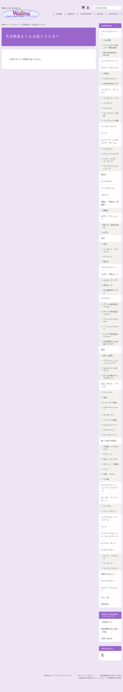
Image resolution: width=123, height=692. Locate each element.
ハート (106, 469)
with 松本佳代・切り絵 (110, 54)
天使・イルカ (109, 474)
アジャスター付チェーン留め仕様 (111, 46)
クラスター (13, 25)
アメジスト (108, 392)
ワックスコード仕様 (111, 114)
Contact (113, 14)
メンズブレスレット (109, 61)
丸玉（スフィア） (111, 459)
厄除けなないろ (108, 574)
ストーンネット (110, 511)
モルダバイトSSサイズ (110, 369)
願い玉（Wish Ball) (111, 226)
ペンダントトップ (111, 98)
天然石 (106, 73)
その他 (106, 479)
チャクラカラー (108, 581)
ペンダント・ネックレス (109, 90)
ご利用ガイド (107, 622)
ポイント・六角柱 (111, 464)
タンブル (107, 506)
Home (59, 14)
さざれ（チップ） (111, 280)
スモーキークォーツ (111, 408)
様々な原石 (108, 356)
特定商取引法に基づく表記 (109, 630)
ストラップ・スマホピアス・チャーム (109, 141)
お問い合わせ (107, 638)
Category (86, 14)
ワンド (104, 527)
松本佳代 (105, 604)
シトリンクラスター (111, 327)
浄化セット (108, 285)
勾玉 (103, 238)
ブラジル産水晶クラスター (111, 305)
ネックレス (108, 108)
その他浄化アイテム (111, 291)
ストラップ (108, 256)
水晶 (105, 397)
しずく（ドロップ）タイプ (110, 160)
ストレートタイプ (111, 154)
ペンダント (108, 103)
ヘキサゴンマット (108, 267)
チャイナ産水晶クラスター (111, 313)
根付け (104, 174)
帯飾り (106, 210)
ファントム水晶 (110, 420)
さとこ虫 (105, 597)
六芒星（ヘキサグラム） (111, 448)
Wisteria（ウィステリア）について (58, 675)
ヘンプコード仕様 (111, 120)
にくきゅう (108, 149)
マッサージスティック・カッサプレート (109, 534)
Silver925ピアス (111, 84)
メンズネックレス (108, 126)
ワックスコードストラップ (111, 167)
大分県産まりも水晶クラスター (111, 342)
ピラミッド (108, 454)
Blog (100, 14)
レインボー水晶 (110, 402)
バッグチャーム (108, 188)
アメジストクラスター (111, 320)
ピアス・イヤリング (109, 68)
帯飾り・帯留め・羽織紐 (109, 203)
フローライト (109, 430)
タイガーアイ (109, 415)
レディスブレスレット (109, 32)
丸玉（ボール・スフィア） (109, 385)
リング (104, 133)
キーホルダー (107, 181)
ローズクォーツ (110, 435)
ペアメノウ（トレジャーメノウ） (111, 361)
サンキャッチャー (108, 543)
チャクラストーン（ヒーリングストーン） (109, 488)
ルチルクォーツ (110, 425)
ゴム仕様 (107, 40)
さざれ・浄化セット (109, 274)
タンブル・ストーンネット (109, 498)
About (71, 14)
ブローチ (105, 195)
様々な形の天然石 (108, 441)
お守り (106, 232)
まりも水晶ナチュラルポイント (111, 376)
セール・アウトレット (109, 589)
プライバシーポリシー (86, 675)
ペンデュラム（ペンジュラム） (109, 518)
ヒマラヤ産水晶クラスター (111, 335)
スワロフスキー (110, 79)
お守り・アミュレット (109, 217)
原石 (103, 350)
